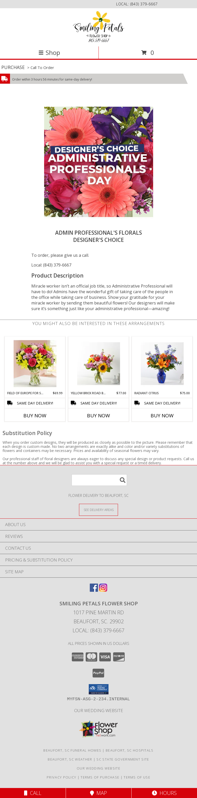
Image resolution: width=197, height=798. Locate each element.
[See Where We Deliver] (98, 509)
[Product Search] (99, 480)
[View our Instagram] (103, 590)
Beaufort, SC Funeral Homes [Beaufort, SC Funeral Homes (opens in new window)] (72, 750)
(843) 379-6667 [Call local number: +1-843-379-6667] (144, 4)
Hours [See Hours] (164, 793)
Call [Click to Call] (32, 793)
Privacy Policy (61, 777)
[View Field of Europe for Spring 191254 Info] (35, 364)
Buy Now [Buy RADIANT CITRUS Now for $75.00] (162, 415)
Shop (49, 52)
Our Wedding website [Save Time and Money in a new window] (98, 710)
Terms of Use (137, 777)
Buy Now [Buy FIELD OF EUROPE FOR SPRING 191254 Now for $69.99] (34, 415)
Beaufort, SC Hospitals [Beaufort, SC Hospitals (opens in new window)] (130, 750)
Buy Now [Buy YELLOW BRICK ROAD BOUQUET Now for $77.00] (98, 415)
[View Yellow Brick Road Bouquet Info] (98, 364)
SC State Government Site (122, 759)
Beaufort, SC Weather (70, 759)
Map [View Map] (98, 793)
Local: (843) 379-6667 (51, 265)
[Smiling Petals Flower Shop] (98, 27)
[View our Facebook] (94, 590)
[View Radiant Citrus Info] (162, 364)
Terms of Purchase (100, 777)
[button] (99, 689)
